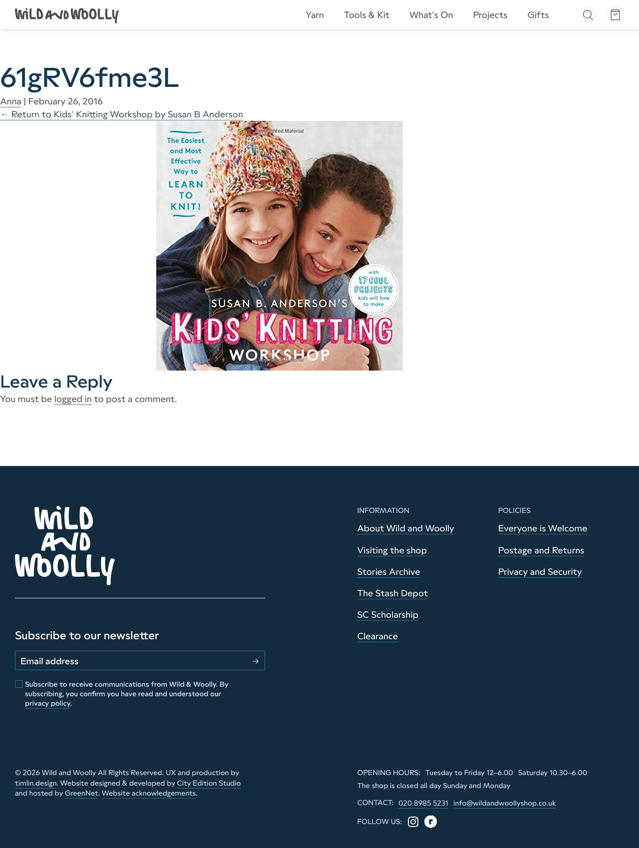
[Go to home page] (67, 14)
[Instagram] (413, 822)
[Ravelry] (430, 822)
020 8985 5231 (423, 803)
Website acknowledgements (149, 793)
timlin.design (36, 783)
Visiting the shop (392, 550)
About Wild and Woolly (405, 528)
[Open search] (588, 14)
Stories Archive (388, 571)
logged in (73, 399)
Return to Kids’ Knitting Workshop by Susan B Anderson (121, 114)
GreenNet (81, 793)
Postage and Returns (541, 550)
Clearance (377, 636)
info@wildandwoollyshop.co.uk (504, 803)
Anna (10, 101)
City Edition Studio (209, 783)
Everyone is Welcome (543, 528)
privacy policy (47, 703)
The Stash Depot (392, 593)
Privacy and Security (540, 571)
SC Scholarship (387, 614)
